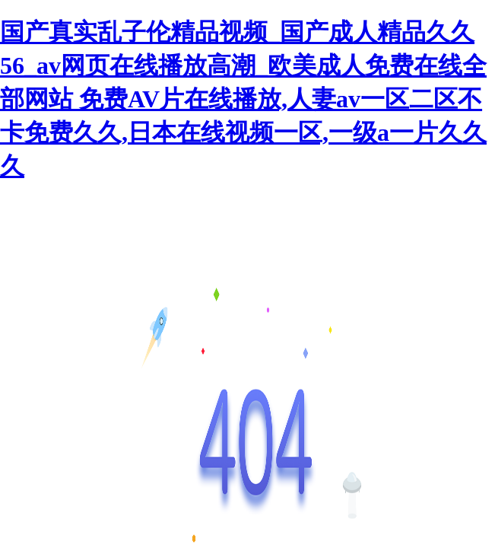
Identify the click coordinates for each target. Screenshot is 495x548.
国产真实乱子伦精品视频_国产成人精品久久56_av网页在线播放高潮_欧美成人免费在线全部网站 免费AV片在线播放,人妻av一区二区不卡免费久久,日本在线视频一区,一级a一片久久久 (243, 99)
